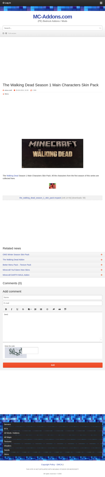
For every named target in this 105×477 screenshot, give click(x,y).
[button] (5, 309)
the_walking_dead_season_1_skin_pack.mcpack (40, 198)
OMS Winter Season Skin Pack (16, 254)
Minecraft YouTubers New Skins (16, 270)
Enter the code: (10, 346)
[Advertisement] (52, 58)
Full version (12, 33)
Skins (7, 94)
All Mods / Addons (11, 433)
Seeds (7, 450)
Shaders (7, 446)
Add (53, 365)
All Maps (7, 437)
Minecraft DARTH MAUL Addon (16, 275)
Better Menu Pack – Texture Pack (17, 265)
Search (100, 28)
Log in (8, 3)
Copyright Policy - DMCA (51, 464)
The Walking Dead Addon (13, 260)
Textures (7, 441)
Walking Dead (12, 176)
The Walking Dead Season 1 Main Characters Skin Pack (51, 85)
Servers (7, 424)
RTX (6, 429)
